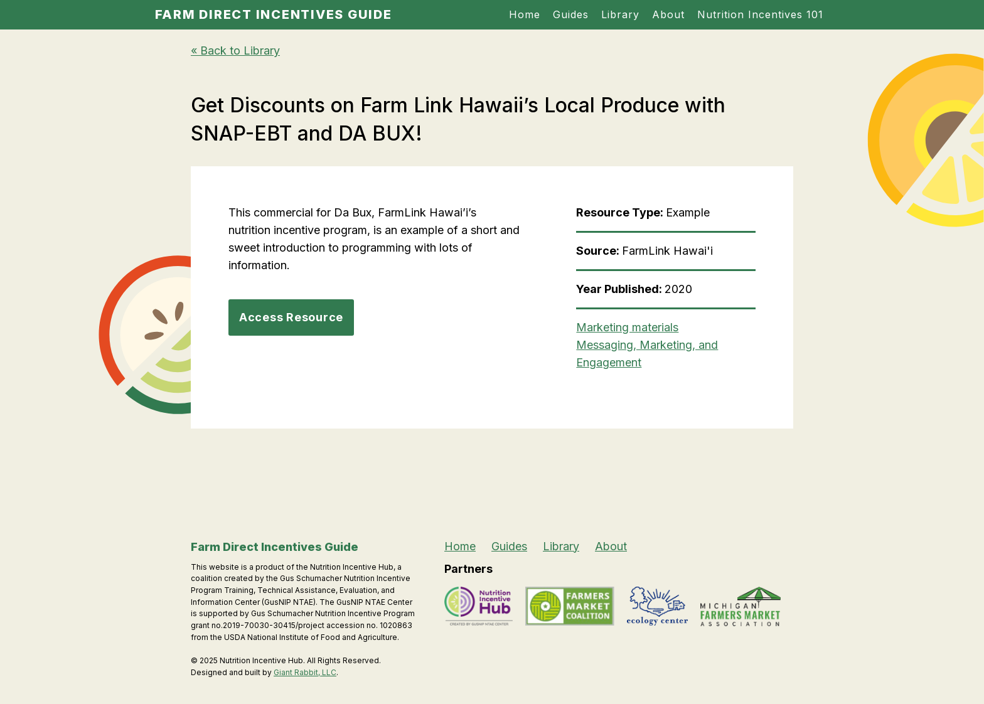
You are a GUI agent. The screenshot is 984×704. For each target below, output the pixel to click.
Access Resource (291, 317)
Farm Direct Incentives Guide (273, 14)
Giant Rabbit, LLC (305, 672)
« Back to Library (235, 50)
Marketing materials (627, 327)
